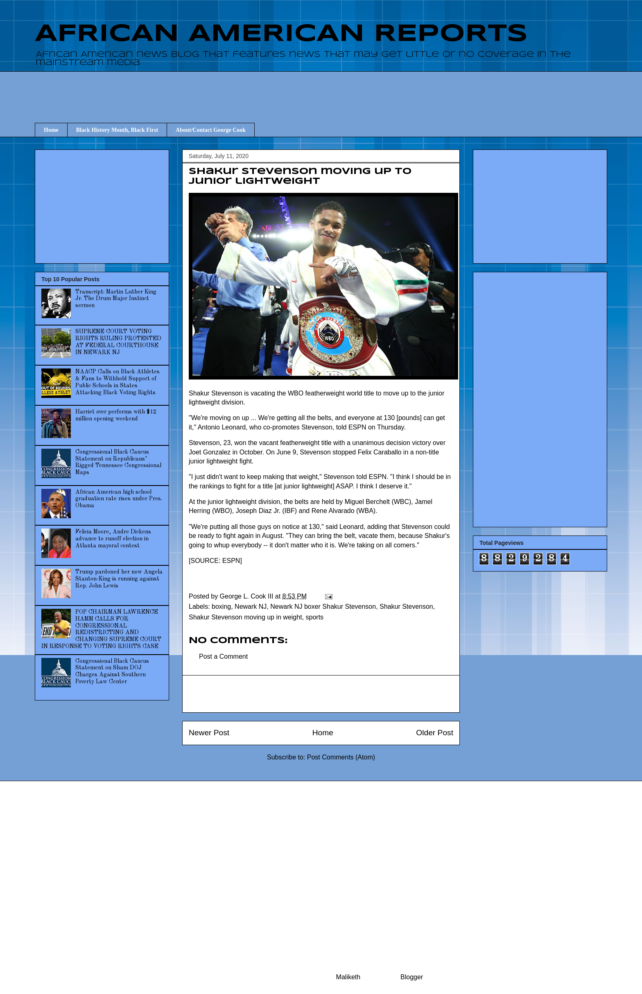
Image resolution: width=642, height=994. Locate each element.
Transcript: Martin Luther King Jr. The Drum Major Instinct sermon (115, 299)
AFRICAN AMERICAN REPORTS (281, 34)
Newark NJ (251, 606)
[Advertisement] (321, 89)
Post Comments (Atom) (341, 757)
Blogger (411, 977)
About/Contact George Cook (211, 130)
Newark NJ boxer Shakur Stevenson (323, 606)
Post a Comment (223, 656)
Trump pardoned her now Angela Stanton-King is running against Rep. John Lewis (119, 579)
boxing (221, 606)
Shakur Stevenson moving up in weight (245, 617)
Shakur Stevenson (406, 606)
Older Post (434, 732)
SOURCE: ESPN (215, 560)
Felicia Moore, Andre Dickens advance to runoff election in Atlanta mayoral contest (113, 539)
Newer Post (209, 732)
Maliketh (348, 977)
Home (51, 130)
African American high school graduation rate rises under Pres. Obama (118, 499)
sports (315, 617)
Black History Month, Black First (117, 130)
